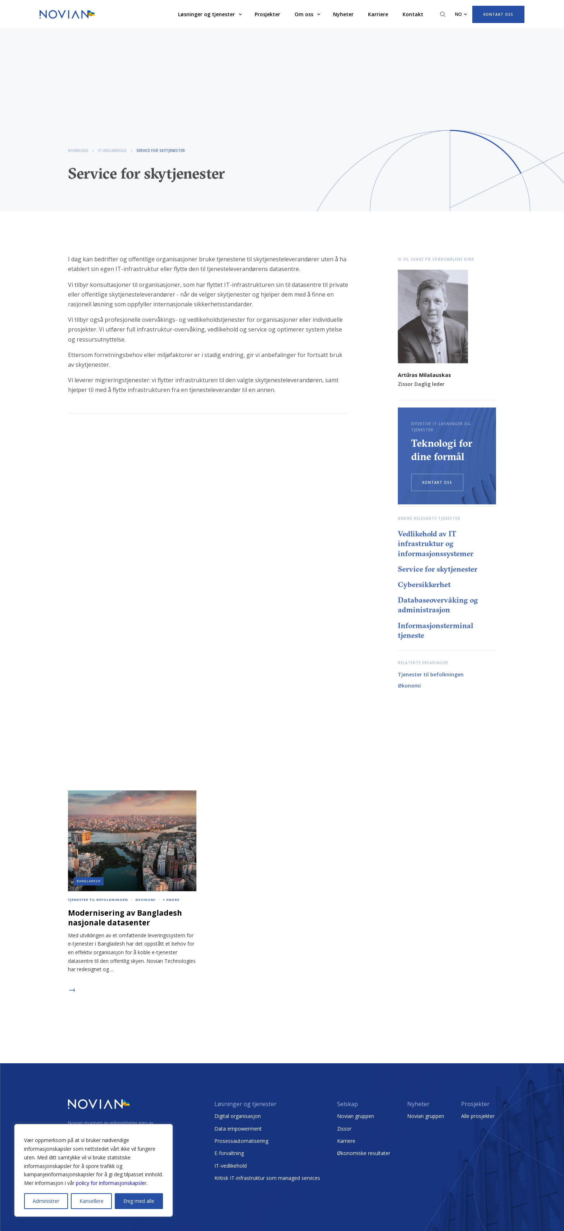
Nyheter (343, 14)
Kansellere (91, 1201)
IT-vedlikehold (230, 1165)
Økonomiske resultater (363, 1153)
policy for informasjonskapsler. (111, 1183)
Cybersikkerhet (424, 585)
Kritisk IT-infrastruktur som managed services (267, 1177)
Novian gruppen (355, 1116)
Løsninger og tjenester (206, 14)
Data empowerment (238, 1128)
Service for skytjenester (437, 569)
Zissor (344, 1128)
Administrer (46, 1201)
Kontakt (412, 14)
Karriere (378, 14)
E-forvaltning (229, 1153)
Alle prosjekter (478, 1116)
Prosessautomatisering (241, 1140)
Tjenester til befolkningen (431, 675)
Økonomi (409, 686)
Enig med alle (138, 1201)
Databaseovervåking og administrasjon (438, 605)
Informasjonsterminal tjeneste (435, 631)
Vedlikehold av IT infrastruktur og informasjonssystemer (435, 544)
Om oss (304, 14)
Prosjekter (267, 14)
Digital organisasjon (237, 1116)
